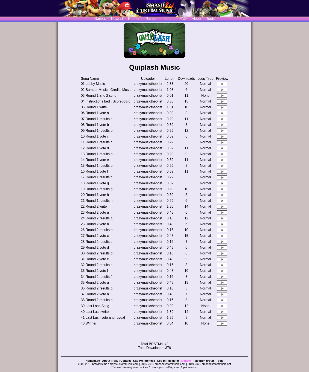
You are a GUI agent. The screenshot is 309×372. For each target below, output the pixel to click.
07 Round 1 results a (97, 119)
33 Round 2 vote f (94, 270)
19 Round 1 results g (97, 189)
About (196, 19)
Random (152, 19)
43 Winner (89, 323)
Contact (125, 360)
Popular (134, 19)
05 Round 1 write (94, 107)
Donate (186, 360)
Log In (161, 360)
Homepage (93, 360)
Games (100, 19)
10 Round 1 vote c (95, 136)
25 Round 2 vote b (95, 224)
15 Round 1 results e (97, 165)
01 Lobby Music (93, 84)
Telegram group (203, 360)
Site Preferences (144, 360)
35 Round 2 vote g (95, 282)
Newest (117, 19)
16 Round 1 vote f (94, 171)
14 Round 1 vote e (95, 160)
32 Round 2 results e (97, 265)
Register (173, 360)
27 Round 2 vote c (95, 235)
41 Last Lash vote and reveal (103, 317)
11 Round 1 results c (96, 142)
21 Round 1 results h (97, 200)
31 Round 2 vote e (95, 259)
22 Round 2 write (94, 206)
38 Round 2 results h (97, 300)
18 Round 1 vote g (95, 183)
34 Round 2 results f (96, 277)
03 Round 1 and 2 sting (98, 95)
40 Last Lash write (95, 312)
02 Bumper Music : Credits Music (106, 90)
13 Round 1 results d (97, 154)
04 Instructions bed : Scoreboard (105, 101)
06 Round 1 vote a (95, 113)
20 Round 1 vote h (95, 195)
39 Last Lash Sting (95, 306)
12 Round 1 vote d (95, 148)
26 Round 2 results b (97, 230)
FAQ (183, 19)
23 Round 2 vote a (95, 212)
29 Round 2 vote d (95, 247)
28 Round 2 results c (96, 241)
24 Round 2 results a (97, 218)
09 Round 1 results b (97, 130)
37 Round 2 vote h (95, 294)
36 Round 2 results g (97, 288)
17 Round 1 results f (96, 177)
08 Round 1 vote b (95, 125)
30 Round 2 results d (97, 253)
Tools (210, 19)
